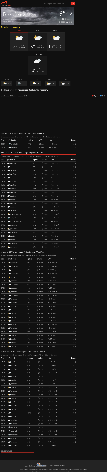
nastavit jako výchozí (8, 21)
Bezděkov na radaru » (10, 27)
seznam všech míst (57, 465)
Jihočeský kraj (7, 19)
